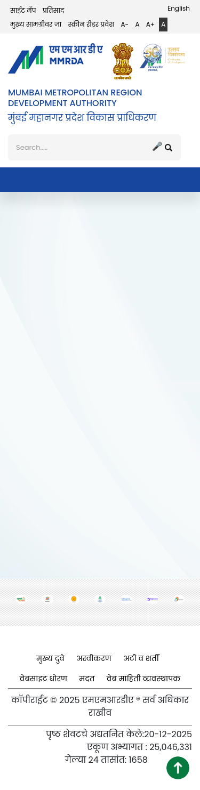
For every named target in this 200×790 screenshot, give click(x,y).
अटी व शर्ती (141, 658)
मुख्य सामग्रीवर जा (35, 24)
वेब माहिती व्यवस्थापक (144, 678)
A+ (150, 24)
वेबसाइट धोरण (43, 678)
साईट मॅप (23, 10)
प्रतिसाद (53, 10)
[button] (177, 767)
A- (125, 24)
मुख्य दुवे (50, 658)
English (178, 8)
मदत (86, 678)
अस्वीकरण (93, 658)
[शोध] (94, 147)
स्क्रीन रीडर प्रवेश (91, 24)
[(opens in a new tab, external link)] (125, 61)
